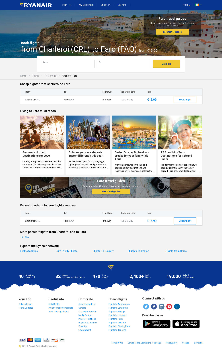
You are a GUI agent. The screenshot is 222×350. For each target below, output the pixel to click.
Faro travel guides (172, 32)
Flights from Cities (176, 251)
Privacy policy (171, 343)
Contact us (199, 343)
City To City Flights (67, 251)
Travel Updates (25, 308)
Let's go (166, 64)
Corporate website (87, 311)
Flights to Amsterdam (119, 304)
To (100, 62)
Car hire (122, 4)
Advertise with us (86, 304)
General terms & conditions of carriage (144, 343)
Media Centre (85, 315)
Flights (36, 76)
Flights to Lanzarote (118, 308)
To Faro (24, 237)
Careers (82, 308)
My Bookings (86, 4)
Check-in (105, 4)
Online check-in (25, 304)
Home (23, 76)
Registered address (87, 322)
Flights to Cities (29, 251)
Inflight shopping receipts (61, 308)
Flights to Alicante (117, 322)
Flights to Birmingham (119, 326)
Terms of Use (117, 343)
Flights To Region (139, 251)
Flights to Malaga (117, 311)
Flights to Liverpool (118, 315)
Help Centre (54, 304)
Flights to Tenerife (117, 330)
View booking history (59, 311)
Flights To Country (103, 251)
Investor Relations (87, 319)
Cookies (185, 343)
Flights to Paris (116, 319)
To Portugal (50, 76)
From (45, 62)
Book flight (185, 99)
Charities (82, 326)
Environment (84, 330)
